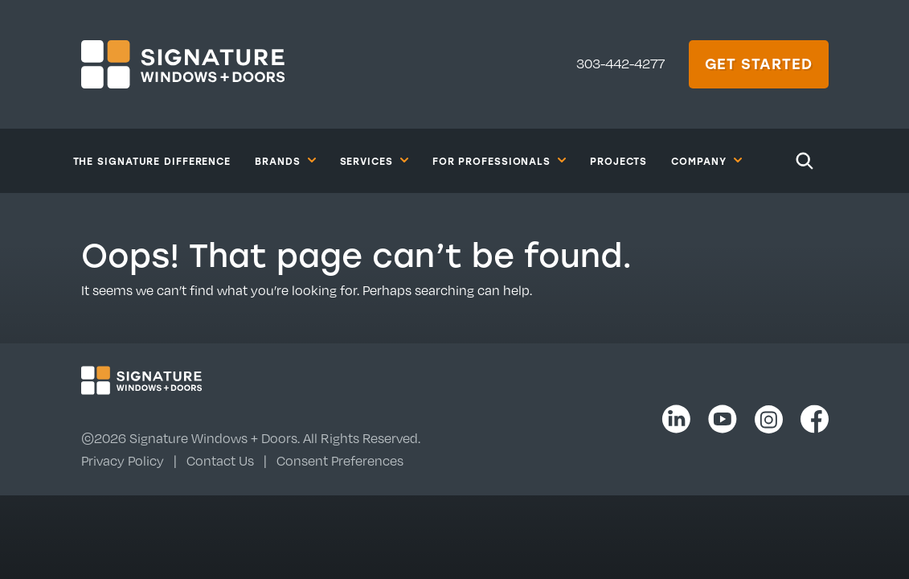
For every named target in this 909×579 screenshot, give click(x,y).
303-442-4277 (620, 63)
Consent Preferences (339, 461)
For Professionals (499, 160)
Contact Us (220, 461)
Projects (618, 160)
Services (374, 160)
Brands (285, 160)
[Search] (804, 161)
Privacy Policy (122, 461)
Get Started (759, 63)
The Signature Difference (152, 160)
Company (706, 160)
